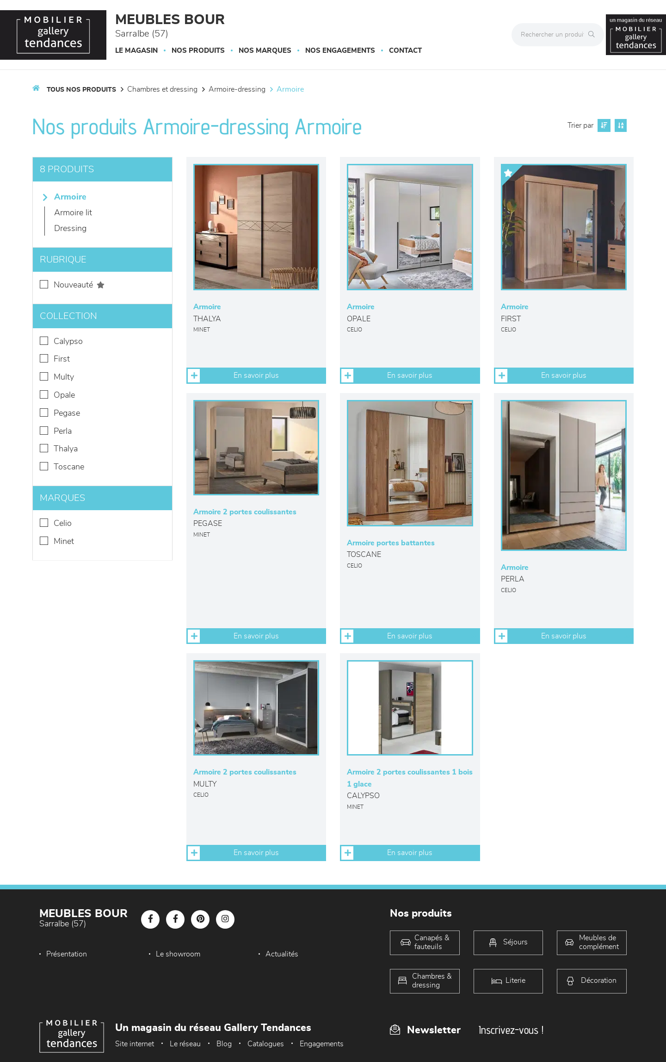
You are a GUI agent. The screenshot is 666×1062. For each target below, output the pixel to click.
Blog (224, 1044)
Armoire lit (73, 213)
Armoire (290, 89)
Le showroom (178, 954)
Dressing (70, 229)
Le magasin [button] (136, 50)
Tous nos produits (81, 90)
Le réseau (185, 1044)
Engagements (322, 1044)
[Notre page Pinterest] (200, 919)
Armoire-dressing (237, 89)
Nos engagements (340, 50)
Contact (405, 50)
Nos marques (265, 50)
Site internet (134, 1044)
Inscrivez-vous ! (511, 1030)
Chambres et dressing (162, 89)
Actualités (281, 954)
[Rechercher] (594, 34)
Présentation (66, 954)
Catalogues (265, 1044)
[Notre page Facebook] (150, 919)
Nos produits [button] (198, 50)
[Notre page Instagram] (225, 919)
